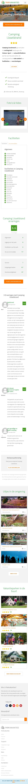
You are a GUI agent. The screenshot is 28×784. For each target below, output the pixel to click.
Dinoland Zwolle (7, 528)
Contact (2, 738)
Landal (2, 768)
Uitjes (2, 757)
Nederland (7, 11)
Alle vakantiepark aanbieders (7, 775)
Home (2, 734)
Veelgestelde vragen (5, 745)
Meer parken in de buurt (14, 674)
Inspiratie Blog (4, 755)
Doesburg (21, 11)
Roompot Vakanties (5, 773)
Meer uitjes (13, 573)
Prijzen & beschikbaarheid (13, 24)
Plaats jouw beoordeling (13, 281)
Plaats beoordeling (14, 467)
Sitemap (3, 760)
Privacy (2, 747)
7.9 (11, 667)
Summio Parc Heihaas (9, 628)
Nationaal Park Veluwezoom (10, 510)
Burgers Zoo (6, 565)
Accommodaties (13, 143)
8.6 (11, 612)
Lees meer (14, 66)
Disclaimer (3, 749)
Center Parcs (3, 766)
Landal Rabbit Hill (7, 646)
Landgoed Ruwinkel (8, 665)
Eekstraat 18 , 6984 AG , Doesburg (14, 91)
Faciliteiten (4, 143)
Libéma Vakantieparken (6, 770)
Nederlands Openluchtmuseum (12, 546)
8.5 (11, 649)
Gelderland (14, 11)
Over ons (3, 736)
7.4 (11, 630)
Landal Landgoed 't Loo (9, 609)
